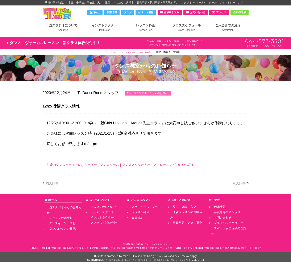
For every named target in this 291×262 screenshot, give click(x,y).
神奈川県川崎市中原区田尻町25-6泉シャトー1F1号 (233, 246)
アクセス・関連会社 (99, 227)
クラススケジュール (186, 33)
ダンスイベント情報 (58, 222)
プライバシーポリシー (224, 227)
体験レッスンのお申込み (184, 218)
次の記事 (237, 190)
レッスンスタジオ (98, 218)
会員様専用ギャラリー (224, 218)
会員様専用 (239, 12)
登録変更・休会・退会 (182, 222)
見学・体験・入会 (180, 213)
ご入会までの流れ (227, 33)
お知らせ (95, 12)
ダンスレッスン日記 (58, 227)
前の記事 (53, 190)
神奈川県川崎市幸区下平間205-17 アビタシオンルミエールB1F (146, 246)
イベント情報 (145, 12)
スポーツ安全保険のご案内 (226, 232)
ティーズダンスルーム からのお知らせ (137, 59)
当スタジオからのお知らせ (62, 213)
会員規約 (134, 222)
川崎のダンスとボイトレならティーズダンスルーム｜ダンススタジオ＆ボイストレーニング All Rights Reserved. (156, 258)
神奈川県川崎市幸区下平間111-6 (69, 246)
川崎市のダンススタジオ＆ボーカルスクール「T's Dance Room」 (65, 16)
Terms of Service (184, 254)
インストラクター (104, 33)
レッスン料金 (145, 33)
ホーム (52, 206)
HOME (108, 59)
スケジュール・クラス (141, 213)
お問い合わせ (197, 12)
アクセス (221, 12)
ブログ (127, 12)
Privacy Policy (160, 254)
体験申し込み (171, 12)
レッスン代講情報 (57, 218)
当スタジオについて (63, 33)
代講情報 (112, 12)
